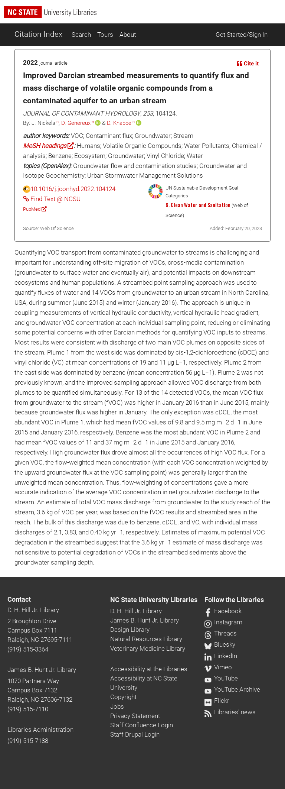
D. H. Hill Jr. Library (33, 610)
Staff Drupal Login (135, 734)
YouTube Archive (232, 689)
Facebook (223, 611)
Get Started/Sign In (242, 34)
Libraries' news (230, 712)
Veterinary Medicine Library (147, 648)
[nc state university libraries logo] (144, 15)
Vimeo (218, 667)
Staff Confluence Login (141, 725)
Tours (105, 34)
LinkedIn (220, 656)
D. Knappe (119, 123)
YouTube (221, 678)
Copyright (123, 697)
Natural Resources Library (146, 639)
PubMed (34, 209)
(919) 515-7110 (27, 709)
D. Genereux (76, 123)
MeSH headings (48, 145)
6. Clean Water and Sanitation (198, 204)
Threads (220, 633)
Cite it (248, 63)
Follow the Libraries (234, 600)
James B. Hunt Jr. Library (41, 669)
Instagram (223, 622)
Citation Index (38, 34)
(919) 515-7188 (27, 740)
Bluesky (219, 644)
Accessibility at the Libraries (148, 669)
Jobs (117, 706)
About (127, 34)
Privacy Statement (135, 716)
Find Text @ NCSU (52, 199)
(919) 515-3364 (27, 649)
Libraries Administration (40, 729)
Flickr (216, 700)
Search (81, 34)
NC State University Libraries (153, 600)
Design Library (130, 629)
